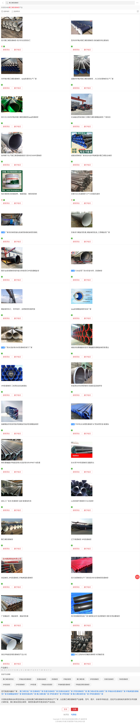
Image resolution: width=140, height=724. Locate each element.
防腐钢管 (55, 679)
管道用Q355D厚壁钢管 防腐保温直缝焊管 (86, 386)
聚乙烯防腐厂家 (43, 694)
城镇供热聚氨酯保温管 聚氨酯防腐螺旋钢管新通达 (90, 347)
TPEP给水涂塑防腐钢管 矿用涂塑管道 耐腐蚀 (92, 424)
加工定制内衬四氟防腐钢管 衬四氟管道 (89, 654)
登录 (65, 709)
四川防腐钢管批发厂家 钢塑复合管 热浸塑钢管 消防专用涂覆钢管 (95, 616)
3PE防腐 (33, 684)
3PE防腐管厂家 (56, 694)
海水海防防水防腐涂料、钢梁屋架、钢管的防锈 (19, 194)
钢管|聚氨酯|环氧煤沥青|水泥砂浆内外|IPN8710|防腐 (20, 463)
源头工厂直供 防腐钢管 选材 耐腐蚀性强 (16, 501)
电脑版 (74, 714)
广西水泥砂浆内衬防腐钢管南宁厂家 (18, 347)
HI (17, 670)
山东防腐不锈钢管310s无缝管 (82, 501)
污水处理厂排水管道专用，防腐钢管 (88, 271)
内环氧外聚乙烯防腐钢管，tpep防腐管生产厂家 (19, 79)
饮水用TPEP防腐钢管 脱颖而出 (82, 463)
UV (42, 670)
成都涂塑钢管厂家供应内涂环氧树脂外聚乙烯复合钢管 (91, 156)
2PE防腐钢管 (20, 684)
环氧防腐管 (67, 679)
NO (28, 670)
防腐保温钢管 (41, 679)
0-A (2, 670)
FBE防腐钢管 (123, 679)
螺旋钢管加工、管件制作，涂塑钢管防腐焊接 (18, 309)
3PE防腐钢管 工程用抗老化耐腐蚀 (14, 386)
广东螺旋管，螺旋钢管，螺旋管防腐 (14, 616)
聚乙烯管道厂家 (26, 691)
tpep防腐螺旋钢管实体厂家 (81, 309)
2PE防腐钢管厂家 (80, 691)
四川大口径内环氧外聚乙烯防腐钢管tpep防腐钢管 (19, 117)
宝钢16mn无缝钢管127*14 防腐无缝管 (85, 194)
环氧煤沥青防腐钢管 (82, 684)
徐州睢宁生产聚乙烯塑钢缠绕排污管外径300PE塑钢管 (21, 156)
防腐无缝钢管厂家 (51, 691)
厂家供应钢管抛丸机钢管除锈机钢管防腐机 (21, 232)
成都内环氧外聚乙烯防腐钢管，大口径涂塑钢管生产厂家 (92, 79)
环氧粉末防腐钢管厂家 (117, 691)
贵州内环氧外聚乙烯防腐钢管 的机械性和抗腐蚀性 (90, 40)
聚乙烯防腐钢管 (7, 539)
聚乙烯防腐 (80, 679)
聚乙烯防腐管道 (8, 679)
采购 (137, 577)
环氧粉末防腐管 (47, 684)
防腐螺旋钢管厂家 (14, 694)
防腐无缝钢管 (109, 679)
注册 (74, 709)
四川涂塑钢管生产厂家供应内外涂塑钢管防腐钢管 (89, 578)
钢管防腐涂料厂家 (29, 694)
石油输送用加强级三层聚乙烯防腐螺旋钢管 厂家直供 (91, 117)
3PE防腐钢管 (94, 679)
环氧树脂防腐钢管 (64, 684)
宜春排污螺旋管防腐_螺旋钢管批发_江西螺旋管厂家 (90, 232)
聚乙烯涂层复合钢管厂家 (97, 691)
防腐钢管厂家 (38, 691)
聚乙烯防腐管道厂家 (81, 694)
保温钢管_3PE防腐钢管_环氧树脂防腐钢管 (17, 578)
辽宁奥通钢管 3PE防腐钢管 (81, 539)
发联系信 (6, 50)
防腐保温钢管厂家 (65, 691)
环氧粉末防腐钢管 (25, 679)
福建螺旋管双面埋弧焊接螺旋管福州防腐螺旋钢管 (19, 424)
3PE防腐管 (6, 684)
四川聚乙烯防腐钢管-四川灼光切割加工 (15, 40)
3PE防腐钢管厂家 (96, 694)
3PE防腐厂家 (67, 694)
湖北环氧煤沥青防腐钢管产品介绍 (14, 654)
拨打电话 (17, 50)
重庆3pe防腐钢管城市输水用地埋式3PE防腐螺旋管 (20, 271)
